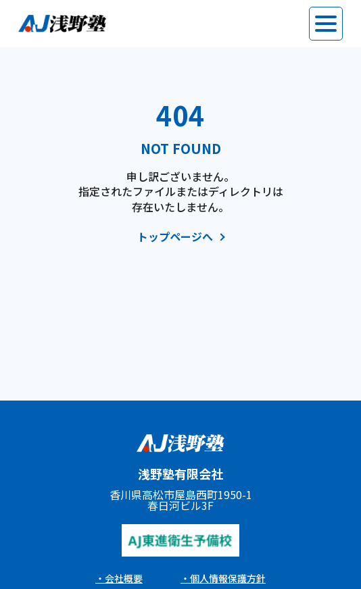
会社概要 (124, 578)
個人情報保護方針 (228, 578)
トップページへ (175, 237)
